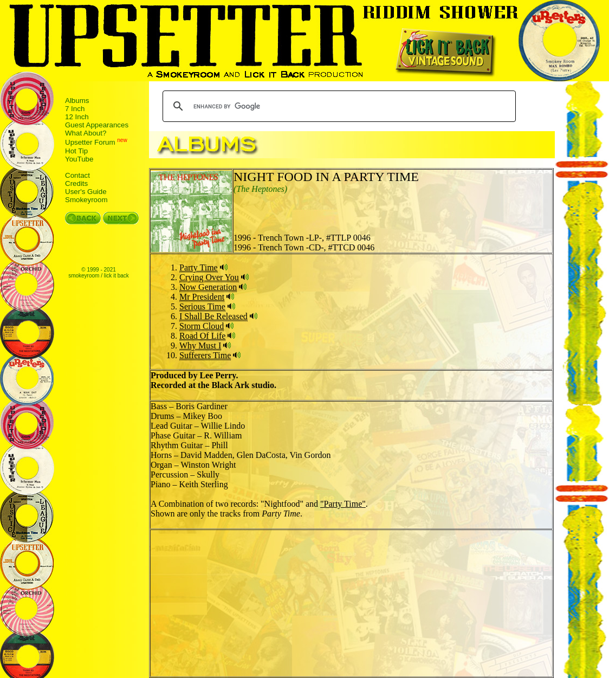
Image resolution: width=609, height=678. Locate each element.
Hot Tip (76, 151)
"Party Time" (343, 503)
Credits (76, 183)
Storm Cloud (201, 326)
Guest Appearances (96, 125)
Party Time (198, 267)
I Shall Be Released (213, 316)
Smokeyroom (86, 200)
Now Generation (208, 287)
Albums (77, 100)
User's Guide (86, 192)
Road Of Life (202, 335)
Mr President (201, 296)
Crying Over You (209, 277)
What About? (85, 133)
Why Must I (200, 345)
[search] (337, 106)
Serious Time (202, 306)
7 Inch (75, 109)
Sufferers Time (205, 355)
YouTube (79, 159)
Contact (77, 175)
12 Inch (77, 117)
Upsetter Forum (90, 143)
